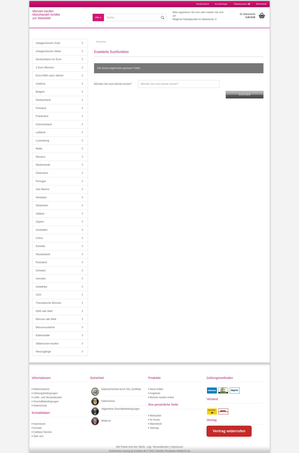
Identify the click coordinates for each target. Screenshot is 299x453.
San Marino (42, 189)
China (39, 238)
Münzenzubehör (45, 327)
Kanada (40, 246)
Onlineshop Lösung (119, 451)
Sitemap (153, 428)
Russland (41, 262)
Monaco (40, 156)
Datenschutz (39, 405)
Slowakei (41, 197)
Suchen (245, 94)
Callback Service (42, 432)
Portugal (41, 181)
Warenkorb (155, 423)
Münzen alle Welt (46, 319)
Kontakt (37, 428)
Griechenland (44, 124)
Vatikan (40, 213)
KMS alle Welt (44, 311)
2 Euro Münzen (45, 67)
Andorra (40, 83)
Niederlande (43, 164)
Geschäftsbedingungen (45, 401)
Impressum (39, 423)
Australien (42, 229)
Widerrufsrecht (40, 389)
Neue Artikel (155, 389)
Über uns (37, 436)
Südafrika (41, 286)
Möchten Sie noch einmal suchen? (113, 84)
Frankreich (42, 116)
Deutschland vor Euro (48, 59)
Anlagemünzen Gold (48, 43)
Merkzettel (261, 4)
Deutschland (43, 99)
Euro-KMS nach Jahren (49, 75)
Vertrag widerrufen (229, 431)
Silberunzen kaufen (47, 343)
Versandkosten (161, 446)
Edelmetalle (43, 335)
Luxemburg (42, 140)
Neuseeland (43, 254)
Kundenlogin (221, 4)
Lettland (40, 132)
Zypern (40, 221)
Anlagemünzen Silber (48, 51)
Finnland (41, 108)
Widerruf (105, 420)
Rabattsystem (242, 4)
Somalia (40, 278)
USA (38, 294)
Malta (39, 148)
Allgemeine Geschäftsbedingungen (120, 408)
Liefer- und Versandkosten (47, 397)
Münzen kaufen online (161, 397)
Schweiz (41, 270)
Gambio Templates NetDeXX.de (172, 451)
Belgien (40, 91)
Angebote (154, 393)
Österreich (42, 172)
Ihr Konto (154, 419)
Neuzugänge (43, 351)
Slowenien (42, 205)
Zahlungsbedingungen (45, 393)
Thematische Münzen (48, 302)
